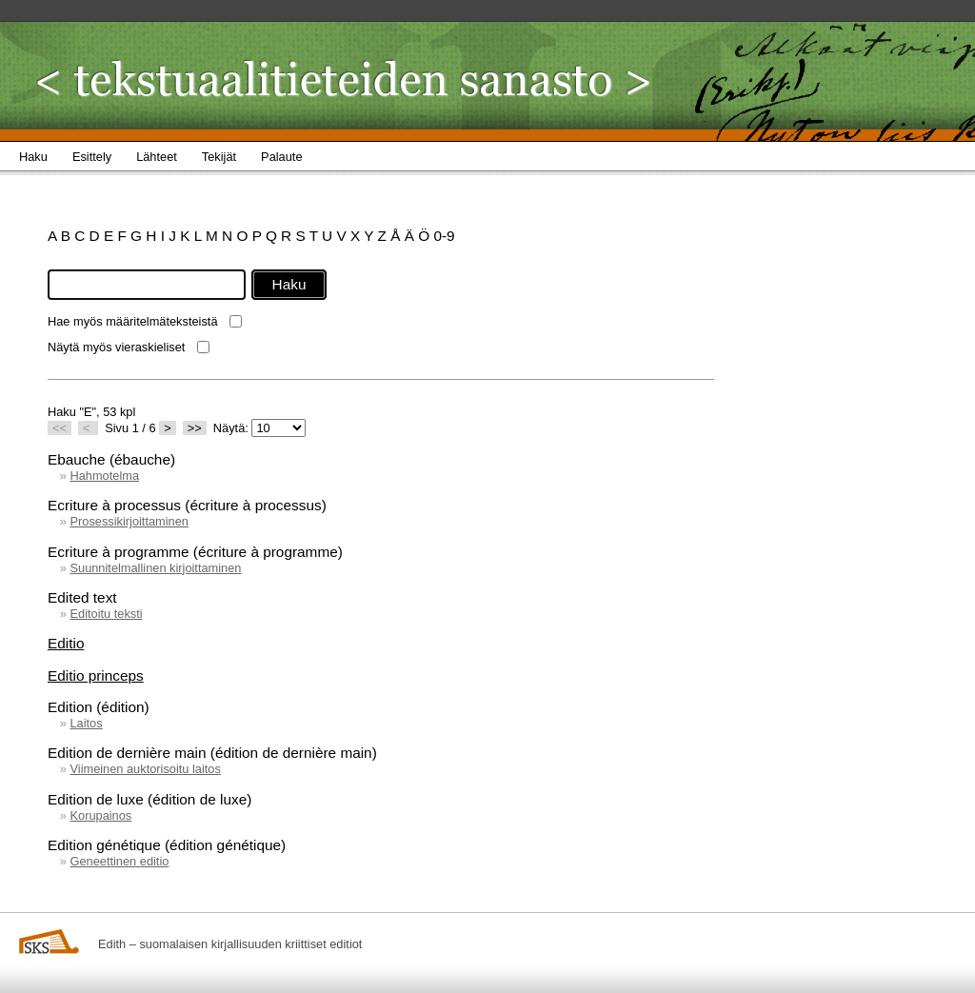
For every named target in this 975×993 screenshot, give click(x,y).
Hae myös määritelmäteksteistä (133, 321)
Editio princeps (96, 675)
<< (59, 428)
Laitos (86, 723)
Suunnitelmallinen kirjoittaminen (155, 568)
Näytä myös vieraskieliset (116, 347)
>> (195, 428)
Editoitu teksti (106, 613)
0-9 (443, 236)
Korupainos (100, 815)
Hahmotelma (104, 475)
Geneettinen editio (119, 861)
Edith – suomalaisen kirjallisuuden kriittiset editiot (230, 944)
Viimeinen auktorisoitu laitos (145, 769)
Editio (66, 643)
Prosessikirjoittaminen (129, 521)
